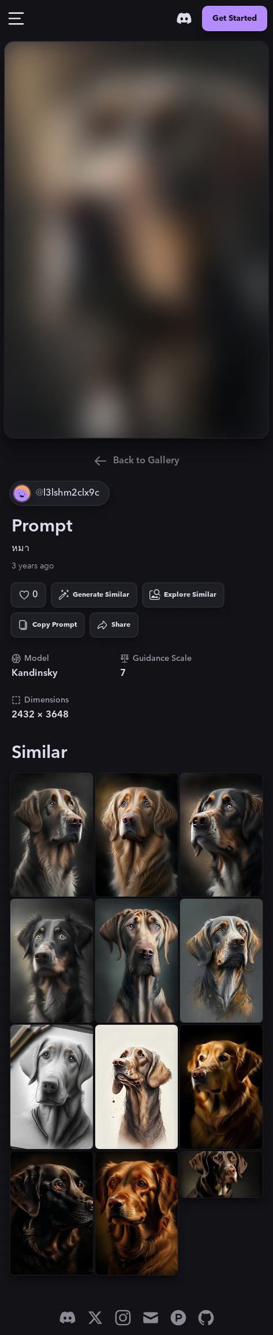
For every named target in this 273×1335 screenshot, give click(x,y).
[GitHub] (206, 1318)
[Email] (150, 1318)
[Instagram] (123, 1318)
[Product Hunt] (178, 1318)
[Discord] (184, 18)
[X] (95, 1318)
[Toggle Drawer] (16, 18)
